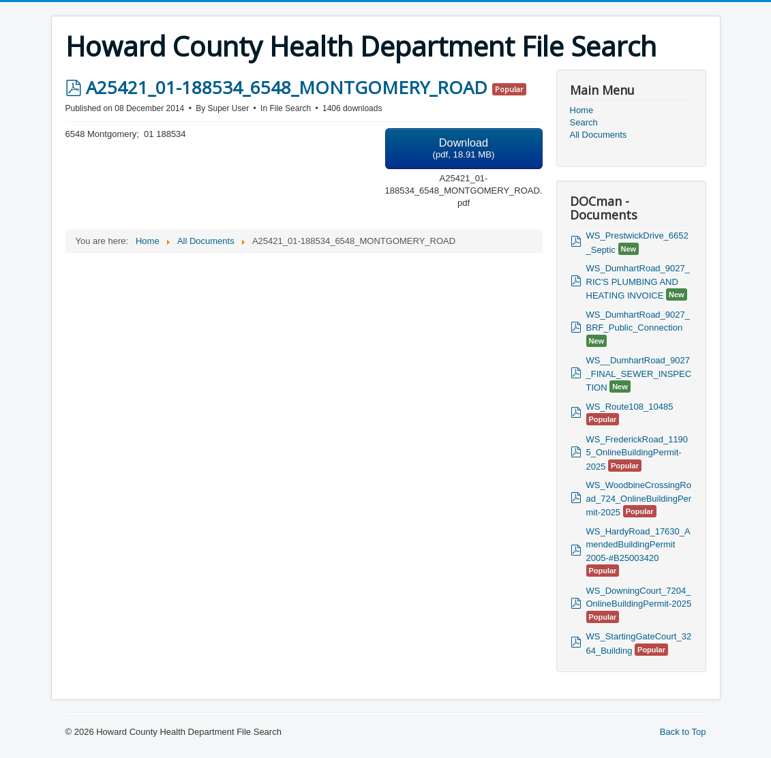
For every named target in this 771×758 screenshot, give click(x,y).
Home (582, 110)
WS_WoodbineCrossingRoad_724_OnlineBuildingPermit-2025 (639, 498)
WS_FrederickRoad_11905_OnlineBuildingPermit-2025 (637, 453)
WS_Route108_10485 (630, 406)
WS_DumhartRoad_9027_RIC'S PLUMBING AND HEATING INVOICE (638, 282)
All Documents (598, 135)
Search (584, 122)
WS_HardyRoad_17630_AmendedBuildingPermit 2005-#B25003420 (638, 544)
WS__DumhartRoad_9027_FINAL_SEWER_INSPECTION (639, 374)
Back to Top (683, 732)
